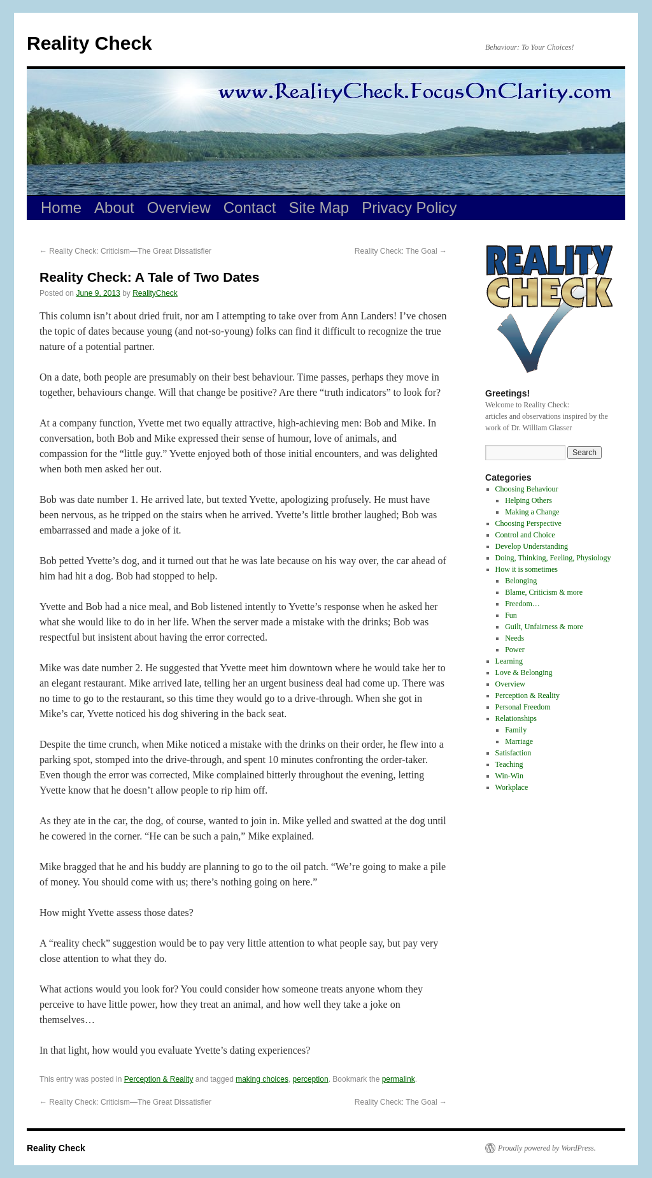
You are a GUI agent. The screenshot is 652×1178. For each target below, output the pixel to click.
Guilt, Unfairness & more (544, 626)
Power (515, 649)
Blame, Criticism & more (544, 592)
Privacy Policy (409, 207)
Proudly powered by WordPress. (547, 1148)
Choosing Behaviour (526, 488)
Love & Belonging (524, 672)
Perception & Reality (159, 1079)
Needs (514, 638)
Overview (179, 207)
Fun (511, 615)
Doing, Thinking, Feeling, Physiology (553, 557)
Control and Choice (525, 534)
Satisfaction (513, 752)
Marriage (519, 741)
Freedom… (522, 603)
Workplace (511, 787)
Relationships (516, 718)
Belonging (521, 580)
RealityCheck (155, 293)
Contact (249, 207)
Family (516, 729)
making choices (262, 1079)
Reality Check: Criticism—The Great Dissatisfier (125, 251)
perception (311, 1079)
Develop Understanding (531, 546)
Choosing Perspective (528, 523)
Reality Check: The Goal (401, 251)
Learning (509, 661)
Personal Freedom (523, 706)
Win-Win (509, 775)
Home (61, 207)
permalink (398, 1079)
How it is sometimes (526, 569)
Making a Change (532, 511)
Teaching (509, 764)
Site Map (319, 207)
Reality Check (89, 43)
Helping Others (528, 500)
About (114, 207)
